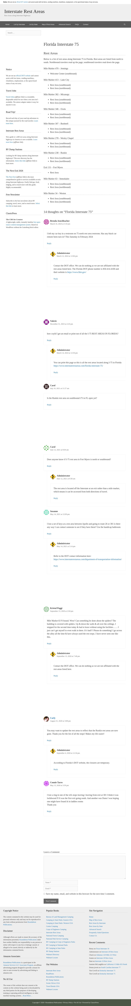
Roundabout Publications (28, 940)
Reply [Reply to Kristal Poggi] (49, 644)
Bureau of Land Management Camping (59, 917)
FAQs (77, 24)
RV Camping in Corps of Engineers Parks (60, 942)
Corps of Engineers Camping (56, 929)
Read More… (27, 996)
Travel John (10, 97)
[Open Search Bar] (124, 24)
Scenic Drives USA (53, 983)
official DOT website (22, 2)
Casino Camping (52, 926)
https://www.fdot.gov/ (76, 272)
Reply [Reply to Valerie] (49, 340)
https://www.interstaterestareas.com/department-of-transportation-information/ (88, 559)
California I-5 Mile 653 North (116, 964)
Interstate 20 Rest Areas (109, 952)
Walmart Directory (52, 954)
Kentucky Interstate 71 (107, 971)
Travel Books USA (52, 986)
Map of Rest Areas (48, 24)
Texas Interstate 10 (102, 949)
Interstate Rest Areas (24, 11)
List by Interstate (19, 24)
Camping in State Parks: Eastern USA (59, 920)
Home (7, 24)
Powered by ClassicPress (90, 1002)
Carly (52, 718)
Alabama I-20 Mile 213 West (106, 955)
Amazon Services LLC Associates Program (18, 965)
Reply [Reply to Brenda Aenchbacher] (49, 243)
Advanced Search (65, 24)
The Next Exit (11, 177)
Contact (85, 24)
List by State (33, 24)
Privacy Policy (68, 1002)
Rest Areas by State (96, 926)
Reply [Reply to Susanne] (49, 534)
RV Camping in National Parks (57, 945)
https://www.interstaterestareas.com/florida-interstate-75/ (78, 366)
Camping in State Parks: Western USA (59, 923)
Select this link (20, 161)
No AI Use (77, 1002)
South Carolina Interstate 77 (110, 967)
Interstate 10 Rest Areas (103, 961)
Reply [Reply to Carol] (49, 405)
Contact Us (93, 936)
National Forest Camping (55, 936)
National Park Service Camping (57, 939)
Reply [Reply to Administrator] (56, 279)
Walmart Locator (52, 958)
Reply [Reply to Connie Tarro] (49, 811)
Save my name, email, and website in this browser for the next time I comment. (80, 894)
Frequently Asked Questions (99, 932)
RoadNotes (50, 974)
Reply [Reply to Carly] (49, 740)
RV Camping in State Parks (55, 948)
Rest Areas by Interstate (97, 923)
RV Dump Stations (52, 951)
